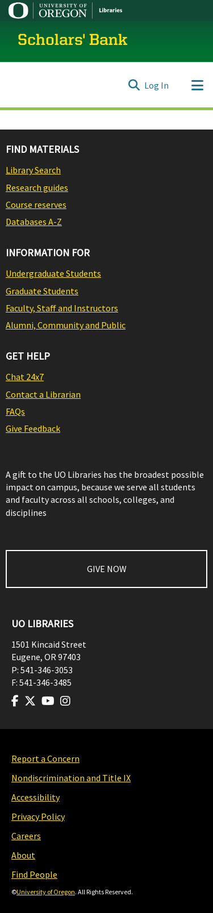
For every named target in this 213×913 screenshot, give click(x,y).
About (23, 855)
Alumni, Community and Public (66, 325)
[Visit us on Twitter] (30, 701)
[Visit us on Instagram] (65, 701)
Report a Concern (45, 758)
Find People (34, 874)
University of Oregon (45, 891)
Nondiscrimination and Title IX (71, 777)
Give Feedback (33, 428)
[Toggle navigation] (197, 85)
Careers (26, 835)
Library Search (33, 170)
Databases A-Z (34, 221)
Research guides (37, 187)
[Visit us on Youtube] (48, 701)
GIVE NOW (107, 568)
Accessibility (35, 797)
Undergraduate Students (53, 273)
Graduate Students (42, 291)
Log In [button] (157, 85)
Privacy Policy (38, 816)
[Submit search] (134, 85)
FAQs (15, 411)
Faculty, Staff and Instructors (62, 308)
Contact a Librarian (43, 394)
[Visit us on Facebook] (15, 701)
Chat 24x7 (25, 376)
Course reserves (36, 204)
